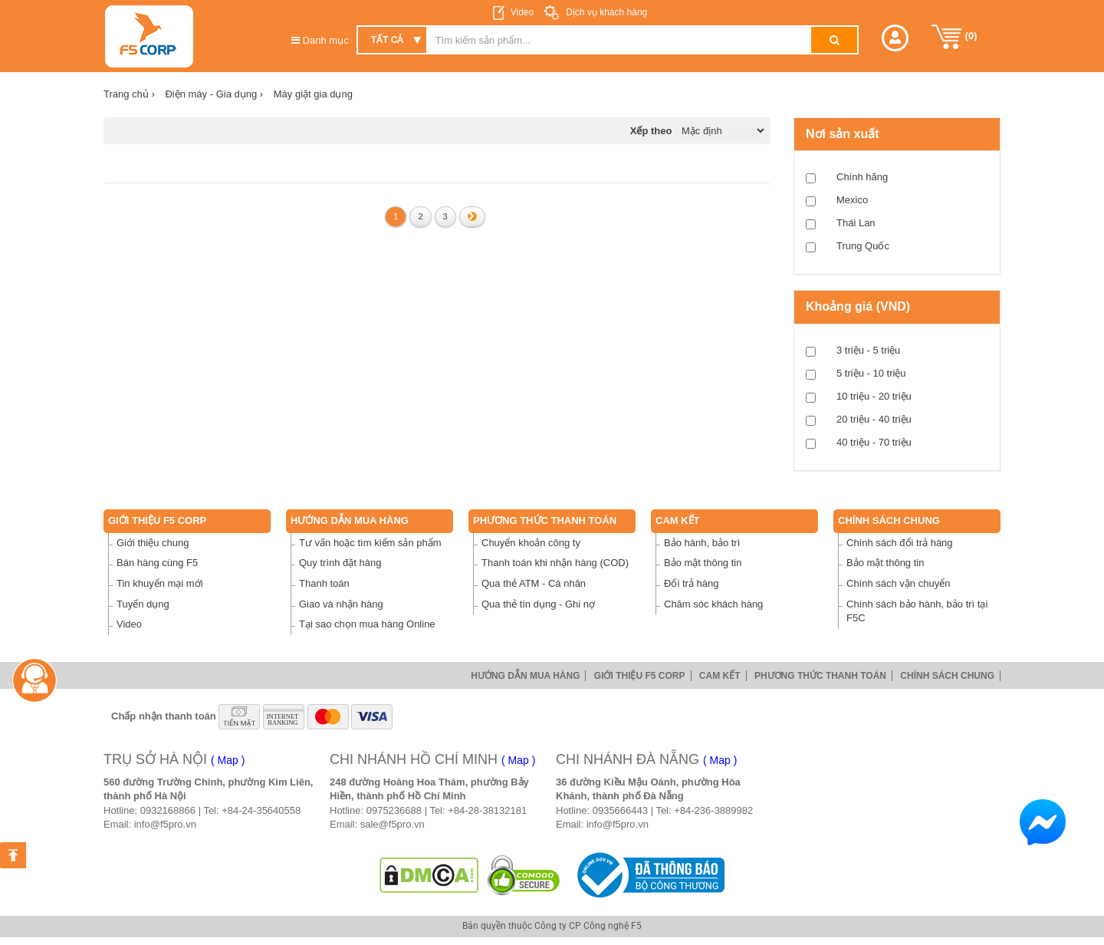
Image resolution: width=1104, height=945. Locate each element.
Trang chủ (129, 94)
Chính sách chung (889, 520)
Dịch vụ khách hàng (605, 12)
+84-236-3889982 (713, 810)
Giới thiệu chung (153, 542)
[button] (895, 38)
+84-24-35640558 (261, 810)
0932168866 (168, 810)
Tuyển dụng (143, 604)
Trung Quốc (862, 246)
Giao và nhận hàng (341, 604)
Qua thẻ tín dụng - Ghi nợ (538, 604)
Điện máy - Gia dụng (214, 94)
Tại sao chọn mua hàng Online (367, 624)
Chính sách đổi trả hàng (899, 542)
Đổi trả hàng (691, 583)
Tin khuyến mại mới (160, 583)
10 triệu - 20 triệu (874, 396)
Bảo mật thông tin (702, 562)
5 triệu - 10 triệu (871, 373)
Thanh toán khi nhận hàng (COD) (555, 562)
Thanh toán (324, 583)
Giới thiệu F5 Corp (157, 520)
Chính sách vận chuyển (898, 583)
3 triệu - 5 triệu (868, 350)
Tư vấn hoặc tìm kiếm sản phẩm (370, 542)
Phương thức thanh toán (544, 520)
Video (522, 12)
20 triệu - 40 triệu (874, 419)
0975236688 (394, 810)
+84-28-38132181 (487, 810)
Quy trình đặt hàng (340, 562)
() (955, 37)
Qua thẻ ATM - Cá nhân (533, 583)
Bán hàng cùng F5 (157, 562)
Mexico (852, 200)
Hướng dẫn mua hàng (350, 520)
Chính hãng (862, 177)
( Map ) (228, 760)
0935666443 (620, 810)
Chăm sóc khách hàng (713, 604)
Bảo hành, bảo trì (702, 542)
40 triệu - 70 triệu (874, 442)
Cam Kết (678, 520)
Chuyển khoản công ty (530, 542)
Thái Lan (856, 223)
